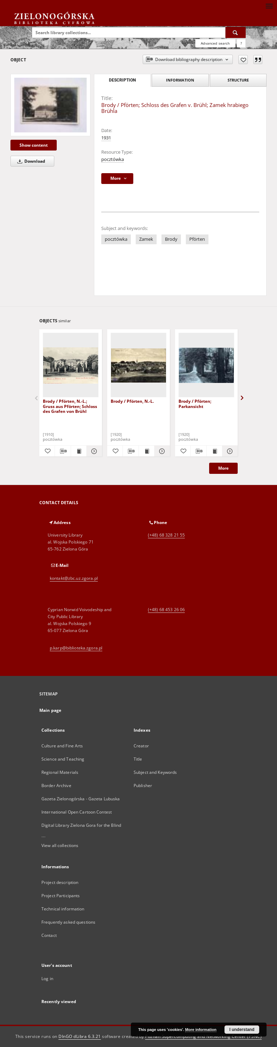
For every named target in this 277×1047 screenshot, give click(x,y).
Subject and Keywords (155, 772)
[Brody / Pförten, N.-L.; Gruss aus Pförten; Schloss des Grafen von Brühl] (70, 365)
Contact (49, 935)
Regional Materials (59, 772)
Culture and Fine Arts (62, 746)
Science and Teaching (62, 759)
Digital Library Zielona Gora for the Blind (81, 825)
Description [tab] (122, 80)
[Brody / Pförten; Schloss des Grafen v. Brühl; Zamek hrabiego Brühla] (50, 105)
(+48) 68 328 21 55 (166, 535)
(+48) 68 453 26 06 (166, 610)
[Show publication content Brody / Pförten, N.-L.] (146, 451)
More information (200, 1029)
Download (30, 161)
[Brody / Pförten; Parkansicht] (206, 365)
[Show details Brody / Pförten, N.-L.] (161, 451)
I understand (241, 1029)
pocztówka (112, 159)
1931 (106, 138)
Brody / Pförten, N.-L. (132, 401)
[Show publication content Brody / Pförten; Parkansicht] (214, 451)
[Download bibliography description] (62, 451)
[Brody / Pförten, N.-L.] (138, 365)
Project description (59, 882)
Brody (171, 239)
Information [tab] (180, 80)
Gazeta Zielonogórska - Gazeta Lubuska (80, 799)
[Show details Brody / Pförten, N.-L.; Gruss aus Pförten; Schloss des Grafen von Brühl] (93, 451)
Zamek (146, 239)
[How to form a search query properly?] (241, 43)
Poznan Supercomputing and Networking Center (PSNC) (203, 1036)
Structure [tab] (238, 80)
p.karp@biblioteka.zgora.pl (76, 648)
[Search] (235, 32)
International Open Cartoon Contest (76, 812)
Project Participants (60, 896)
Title (138, 759)
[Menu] (269, 5)
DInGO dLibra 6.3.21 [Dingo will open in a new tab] (79, 1036)
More (223, 468)
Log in (47, 978)
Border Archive (56, 785)
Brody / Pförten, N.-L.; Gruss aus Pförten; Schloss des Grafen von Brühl (70, 406)
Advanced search (215, 43)
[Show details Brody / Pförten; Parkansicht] (229, 451)
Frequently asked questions (68, 922)
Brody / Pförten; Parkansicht (195, 403)
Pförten (197, 239)
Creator (141, 746)
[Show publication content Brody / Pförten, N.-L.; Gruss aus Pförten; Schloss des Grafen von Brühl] (78, 451)
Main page (50, 710)
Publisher (143, 785)
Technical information (63, 909)
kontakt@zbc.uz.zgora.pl (74, 578)
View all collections (59, 845)
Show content (33, 145)
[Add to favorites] (243, 59)
